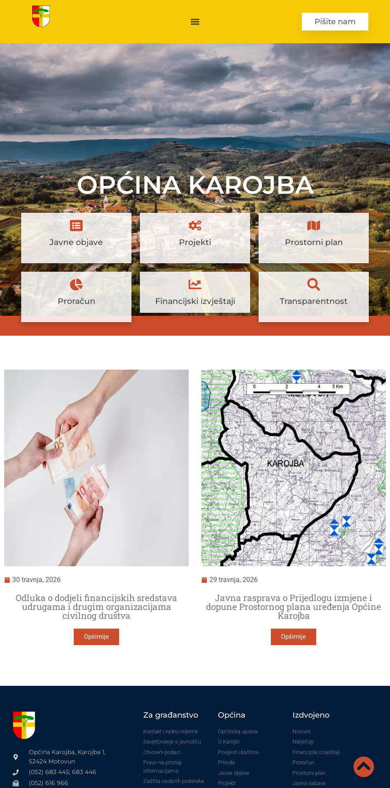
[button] (195, 21)
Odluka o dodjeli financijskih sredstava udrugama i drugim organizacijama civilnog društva (96, 606)
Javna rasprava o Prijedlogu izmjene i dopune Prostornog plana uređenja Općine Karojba (293, 606)
